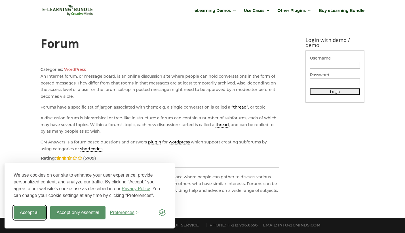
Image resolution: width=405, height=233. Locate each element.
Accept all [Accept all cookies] (29, 212)
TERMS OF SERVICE (179, 225)
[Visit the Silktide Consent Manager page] (162, 212)
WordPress (75, 69)
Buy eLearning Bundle (341, 11)
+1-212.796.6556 (242, 225)
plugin (154, 142)
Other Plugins (291, 11)
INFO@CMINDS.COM (299, 225)
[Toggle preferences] (124, 212)
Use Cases (254, 11)
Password (320, 74)
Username (320, 58)
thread (239, 107)
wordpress (179, 142)
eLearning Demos (213, 11)
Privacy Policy (136, 188)
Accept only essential (77, 212)
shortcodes (91, 148)
